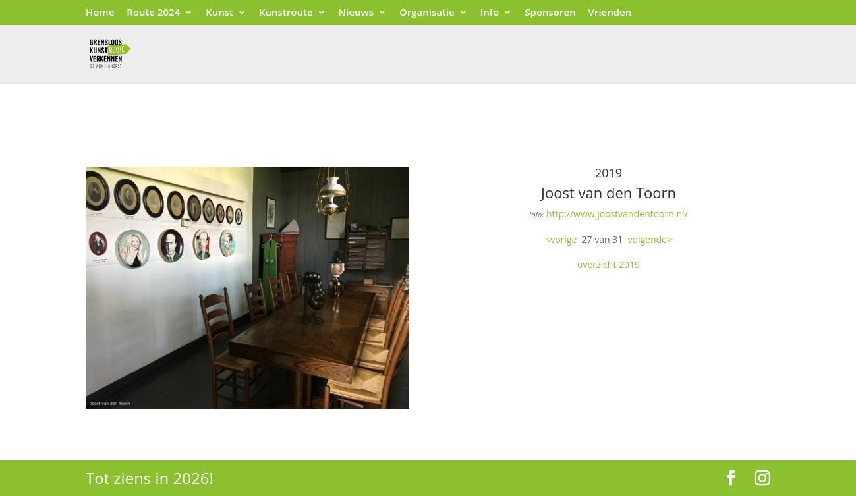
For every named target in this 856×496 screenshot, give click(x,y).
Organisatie (427, 12)
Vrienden (610, 12)
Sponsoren (550, 12)
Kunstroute (286, 12)
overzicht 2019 (608, 264)
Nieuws (356, 12)
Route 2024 (153, 12)
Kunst (219, 12)
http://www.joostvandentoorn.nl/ (617, 213)
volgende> (650, 239)
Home (100, 12)
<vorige (561, 239)
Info (489, 12)
